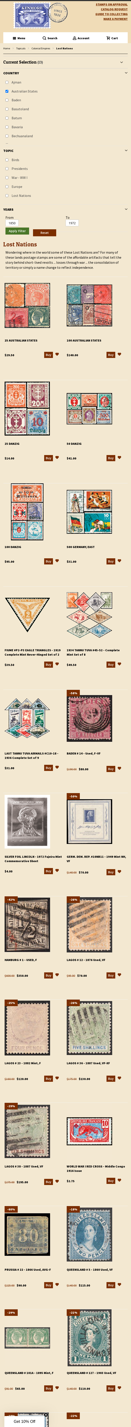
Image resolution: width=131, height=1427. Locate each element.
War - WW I (20, 177)
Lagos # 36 (88, 1063)
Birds (15, 160)
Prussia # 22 (28, 1270)
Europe (17, 186)
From (9, 217)
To (68, 217)
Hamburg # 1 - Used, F (21, 960)
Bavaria (17, 127)
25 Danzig (12, 444)
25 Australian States (21, 340)
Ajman (16, 82)
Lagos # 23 (23, 1063)
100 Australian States (84, 340)
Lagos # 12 (86, 960)
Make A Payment (115, 19)
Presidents (20, 168)
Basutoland (20, 109)
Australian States (25, 91)
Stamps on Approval (112, 4)
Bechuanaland (22, 136)
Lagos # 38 (24, 1166)
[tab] (65, 147)
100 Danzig (13, 547)
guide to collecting (111, 14)
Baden (16, 100)
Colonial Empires (40, 48)
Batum (17, 118)
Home (6, 48)
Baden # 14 (84, 753)
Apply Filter (17, 231)
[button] (57, 355)
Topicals (20, 48)
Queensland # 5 (90, 1270)
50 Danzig (74, 444)
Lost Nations (21, 195)
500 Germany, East (81, 547)
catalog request (114, 9)
